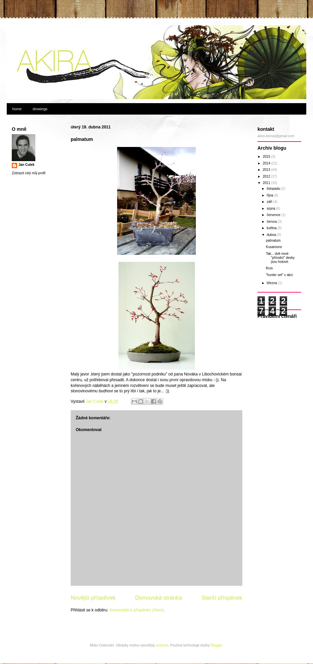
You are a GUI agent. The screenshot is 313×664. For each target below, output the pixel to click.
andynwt (162, 645)
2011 (267, 183)
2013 (267, 170)
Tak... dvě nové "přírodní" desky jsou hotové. (280, 258)
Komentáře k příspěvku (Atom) (136, 610)
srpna (271, 208)
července (274, 215)
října (270, 195)
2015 (267, 156)
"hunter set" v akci (279, 275)
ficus (269, 268)
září (270, 202)
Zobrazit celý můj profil (28, 173)
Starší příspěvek (222, 598)
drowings (40, 109)
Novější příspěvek (93, 598)
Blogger (216, 645)
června (272, 221)
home (17, 109)
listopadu (274, 188)
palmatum (273, 240)
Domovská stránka (158, 598)
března (272, 283)
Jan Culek (26, 165)
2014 (267, 163)
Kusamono (274, 247)
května (272, 228)
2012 (267, 176)
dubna (272, 235)
